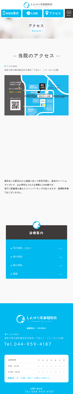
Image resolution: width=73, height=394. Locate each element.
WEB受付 (11, 12)
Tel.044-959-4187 (28, 344)
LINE (32, 13)
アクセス (53, 12)
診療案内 (36, 230)
